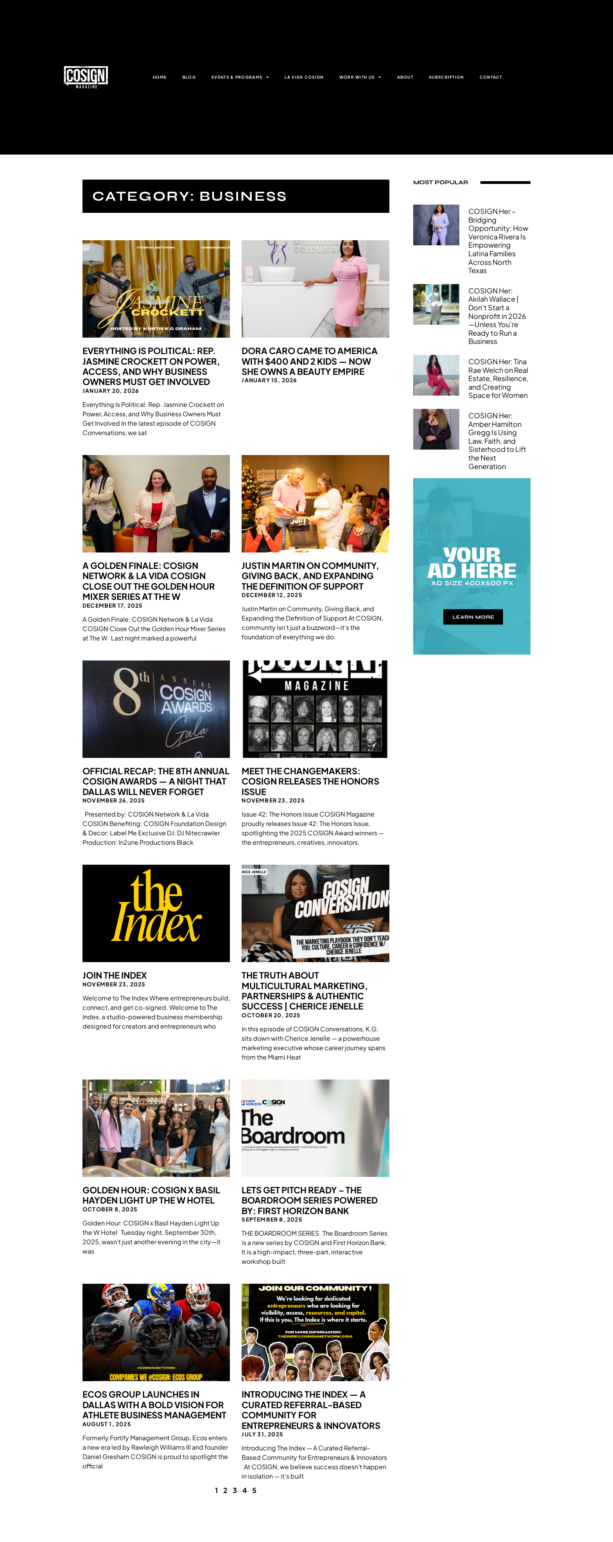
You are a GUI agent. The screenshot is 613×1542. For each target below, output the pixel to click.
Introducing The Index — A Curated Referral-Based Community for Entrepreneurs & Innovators (311, 1409)
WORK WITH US (360, 77)
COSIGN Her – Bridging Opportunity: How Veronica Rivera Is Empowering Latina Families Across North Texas (498, 241)
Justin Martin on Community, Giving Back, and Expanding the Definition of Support (310, 576)
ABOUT (405, 77)
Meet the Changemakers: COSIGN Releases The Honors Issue (310, 781)
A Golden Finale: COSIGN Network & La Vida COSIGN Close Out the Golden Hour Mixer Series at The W (148, 581)
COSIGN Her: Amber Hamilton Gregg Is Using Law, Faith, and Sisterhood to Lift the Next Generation (497, 441)
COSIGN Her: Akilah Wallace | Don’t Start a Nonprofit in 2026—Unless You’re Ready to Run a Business (497, 316)
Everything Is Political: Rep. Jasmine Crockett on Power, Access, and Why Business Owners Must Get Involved (151, 366)
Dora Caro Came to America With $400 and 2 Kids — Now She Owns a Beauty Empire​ (310, 361)
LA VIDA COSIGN (304, 77)
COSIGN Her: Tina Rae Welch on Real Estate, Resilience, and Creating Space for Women (498, 378)
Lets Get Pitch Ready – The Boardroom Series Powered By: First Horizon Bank (310, 1200)
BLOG (189, 77)
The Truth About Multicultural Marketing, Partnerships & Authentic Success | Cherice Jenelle (305, 990)
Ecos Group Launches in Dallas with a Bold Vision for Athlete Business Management (154, 1404)
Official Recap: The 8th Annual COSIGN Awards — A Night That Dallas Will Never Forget (155, 781)
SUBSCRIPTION (446, 77)
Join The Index (114, 975)
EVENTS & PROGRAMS (240, 77)
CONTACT (491, 77)
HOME (160, 77)
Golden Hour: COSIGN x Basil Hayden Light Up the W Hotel (151, 1195)
